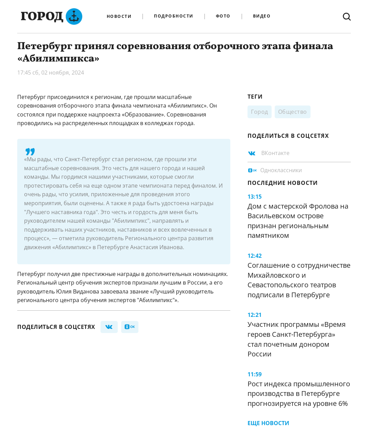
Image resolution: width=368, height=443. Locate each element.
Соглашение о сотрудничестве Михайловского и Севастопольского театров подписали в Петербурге (299, 280)
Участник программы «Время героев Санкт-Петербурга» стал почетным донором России (297, 339)
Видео (262, 16)
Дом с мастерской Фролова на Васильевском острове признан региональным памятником (298, 220)
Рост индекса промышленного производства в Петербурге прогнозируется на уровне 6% (299, 393)
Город (259, 111)
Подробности (173, 16)
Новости (119, 16)
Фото (223, 16)
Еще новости (268, 423)
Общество (292, 111)
